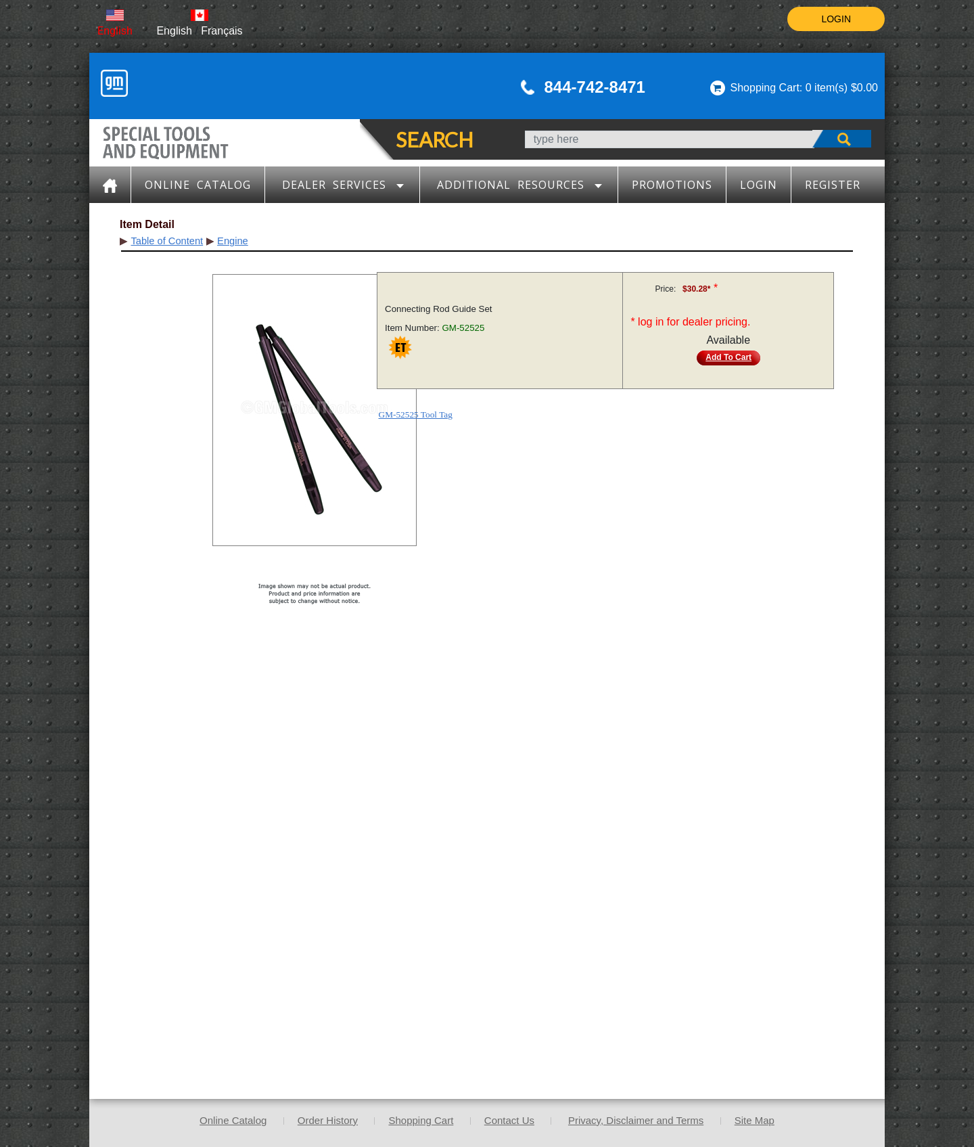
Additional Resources (519, 184)
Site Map (754, 1120)
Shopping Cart (420, 1120)
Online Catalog (198, 184)
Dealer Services (343, 184)
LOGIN (836, 19)
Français (221, 31)
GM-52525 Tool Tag (416, 414)
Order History (328, 1120)
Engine (232, 240)
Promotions (672, 184)
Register (832, 184)
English (115, 30)
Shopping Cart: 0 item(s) (789, 87)
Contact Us (509, 1120)
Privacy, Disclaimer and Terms (635, 1120)
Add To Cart (728, 357)
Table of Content (167, 240)
